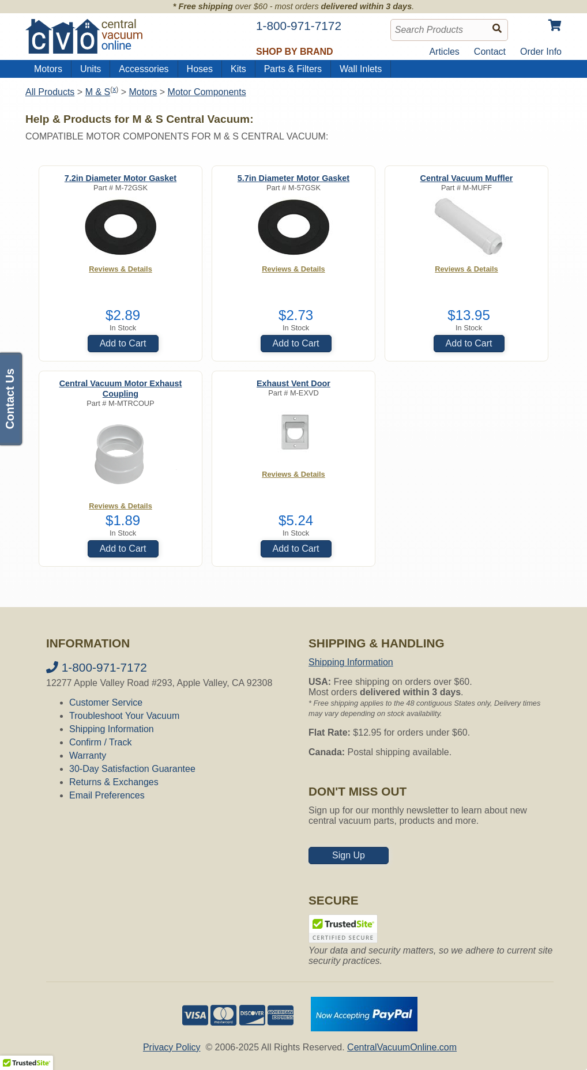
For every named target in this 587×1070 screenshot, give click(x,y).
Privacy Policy (172, 1047)
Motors (48, 69)
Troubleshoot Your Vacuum (124, 716)
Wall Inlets (361, 69)
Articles (444, 51)
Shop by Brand (294, 51)
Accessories (143, 69)
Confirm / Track (100, 742)
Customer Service (105, 702)
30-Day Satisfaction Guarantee (132, 769)
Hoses (200, 69)
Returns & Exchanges (114, 782)
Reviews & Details (120, 269)
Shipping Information (111, 729)
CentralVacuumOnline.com (402, 1047)
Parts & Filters (293, 69)
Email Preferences (107, 795)
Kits (238, 69)
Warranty (87, 755)
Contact (490, 51)
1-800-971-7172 (96, 667)
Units (90, 69)
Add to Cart (123, 343)
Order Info (541, 51)
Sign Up (348, 855)
